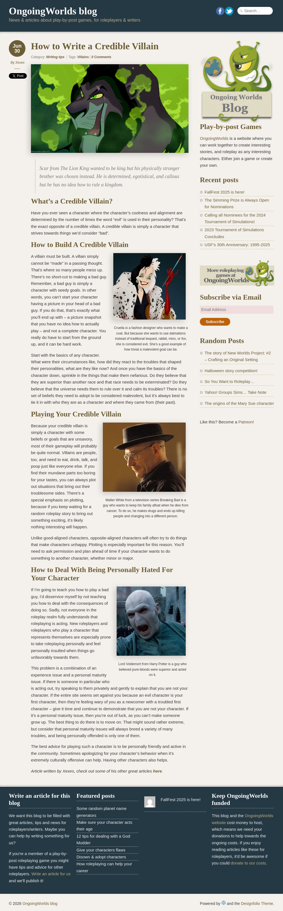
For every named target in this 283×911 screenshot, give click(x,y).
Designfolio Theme (257, 903)
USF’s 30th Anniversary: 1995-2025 (237, 244)
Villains (83, 57)
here (157, 771)
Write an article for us (51, 873)
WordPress (223, 902)
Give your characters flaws (101, 850)
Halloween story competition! (231, 370)
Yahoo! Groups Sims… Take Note (235, 392)
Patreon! (246, 422)
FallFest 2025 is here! (224, 192)
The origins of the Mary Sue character (239, 403)
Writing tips (55, 57)
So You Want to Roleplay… (229, 381)
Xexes (19, 63)
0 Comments (101, 57)
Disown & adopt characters (101, 857)
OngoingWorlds (214, 138)
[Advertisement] (237, 472)
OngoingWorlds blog (53, 11)
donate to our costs (248, 863)
